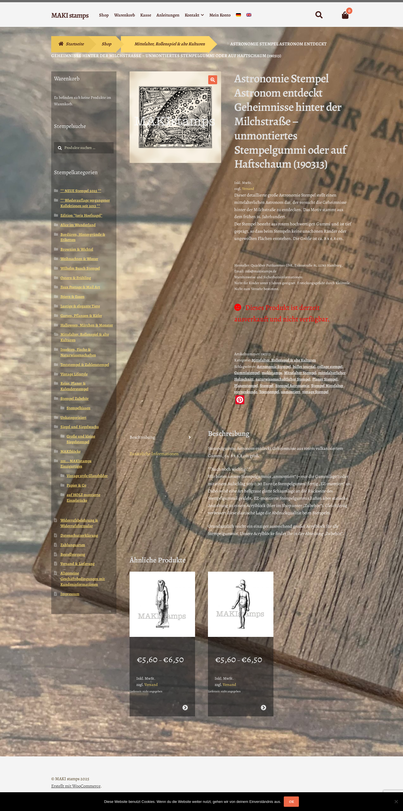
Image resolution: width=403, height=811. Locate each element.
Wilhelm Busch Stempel (80, 268)
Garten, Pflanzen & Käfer (81, 315)
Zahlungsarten (72, 545)
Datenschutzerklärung (79, 535)
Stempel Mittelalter (327, 385)
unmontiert (290, 391)
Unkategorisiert (73, 417)
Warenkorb (124, 15)
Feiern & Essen (72, 296)
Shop (104, 15)
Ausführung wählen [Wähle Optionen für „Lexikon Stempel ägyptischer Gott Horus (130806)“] (263, 700)
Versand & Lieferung (77, 563)
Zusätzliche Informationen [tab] (154, 454)
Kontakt (192, 15)
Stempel (266, 385)
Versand (248, 188)
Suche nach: (318, 15)
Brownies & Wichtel (76, 249)
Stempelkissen (78, 408)
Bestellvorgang (72, 554)
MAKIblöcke (70, 451)
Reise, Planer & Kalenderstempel (74, 386)
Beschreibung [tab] (142, 437)
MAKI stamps (69, 15)
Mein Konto (220, 15)
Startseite (75, 44)
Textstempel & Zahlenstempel (84, 364)
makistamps (272, 372)
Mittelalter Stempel (300, 372)
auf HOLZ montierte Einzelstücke (83, 497)
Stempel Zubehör (74, 398)
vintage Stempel (315, 391)
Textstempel (269, 391)
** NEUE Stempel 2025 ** (80, 190)
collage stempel (330, 366)
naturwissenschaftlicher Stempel (283, 379)
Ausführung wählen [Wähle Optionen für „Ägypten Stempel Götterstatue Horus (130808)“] (185, 700)
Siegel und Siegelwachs (79, 426)
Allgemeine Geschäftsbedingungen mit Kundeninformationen (82, 579)
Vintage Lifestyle (74, 374)
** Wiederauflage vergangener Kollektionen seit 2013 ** (85, 203)
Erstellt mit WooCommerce (75, 779)
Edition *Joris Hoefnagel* (81, 215)
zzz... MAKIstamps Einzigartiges (76, 463)
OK (291, 801)
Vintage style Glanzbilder (87, 475)
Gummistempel (247, 372)
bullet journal (304, 366)
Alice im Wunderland (78, 225)
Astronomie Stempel (274, 366)
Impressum (69, 594)
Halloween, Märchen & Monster (86, 325)
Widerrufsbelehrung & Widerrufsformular (79, 523)
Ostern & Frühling (75, 278)
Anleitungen (167, 15)
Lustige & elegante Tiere (80, 306)
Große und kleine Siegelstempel (81, 439)
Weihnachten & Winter (79, 258)
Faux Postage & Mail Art (80, 287)
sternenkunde (245, 391)
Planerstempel (246, 385)
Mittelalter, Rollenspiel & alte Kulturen (169, 44)
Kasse (145, 15)
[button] (212, 79)
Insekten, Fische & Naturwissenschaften (78, 352)
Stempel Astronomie (292, 385)
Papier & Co (76, 485)
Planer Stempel (325, 379)
